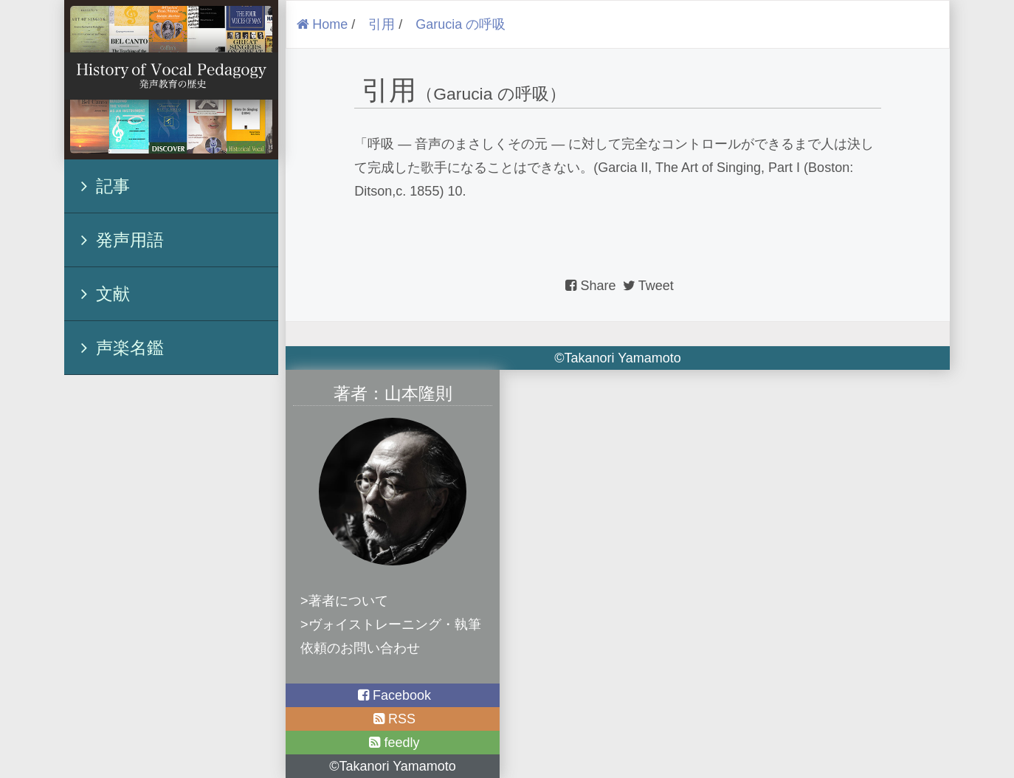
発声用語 (118, 239)
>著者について (344, 600)
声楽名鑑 (118, 347)
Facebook (392, 695)
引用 (381, 24)
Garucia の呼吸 (460, 24)
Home (321, 24)
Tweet (647, 285)
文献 (101, 293)
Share (590, 285)
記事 (101, 186)
